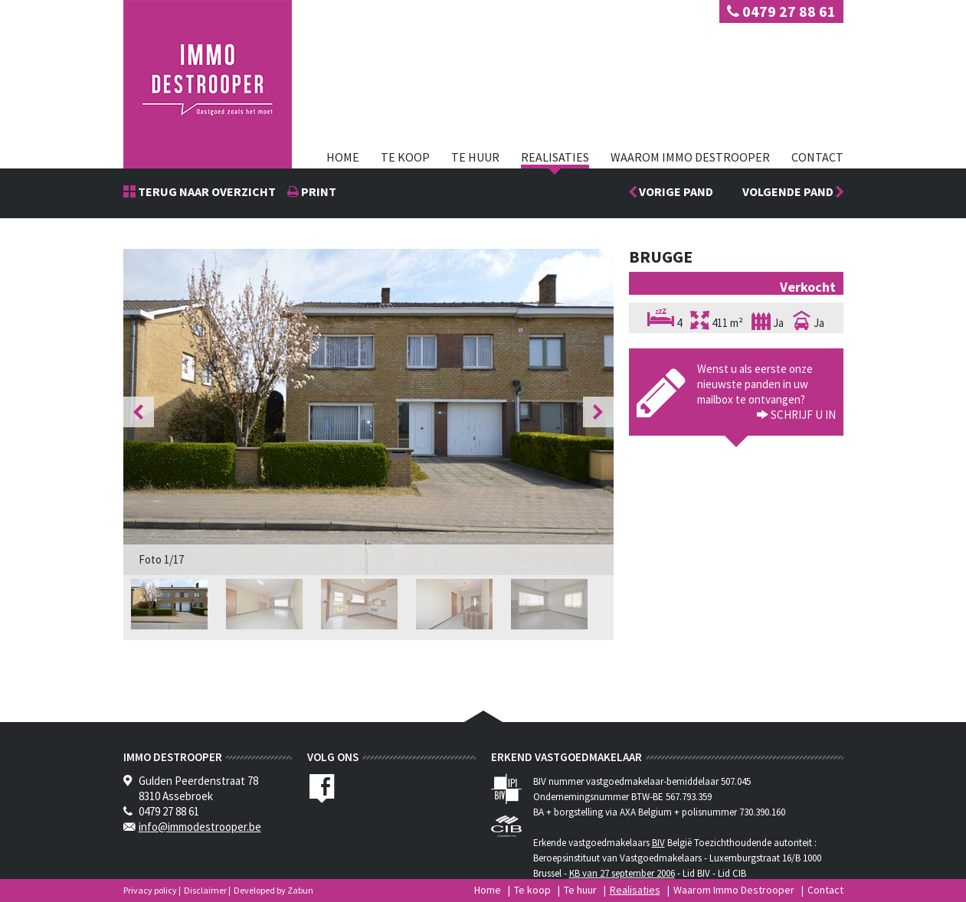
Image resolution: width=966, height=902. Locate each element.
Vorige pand (675, 191)
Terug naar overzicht (206, 191)
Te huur (475, 157)
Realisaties (555, 157)
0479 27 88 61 (781, 11)
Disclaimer (205, 890)
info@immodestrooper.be (200, 826)
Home (342, 157)
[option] (368, 412)
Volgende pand (792, 191)
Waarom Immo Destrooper (690, 157)
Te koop (405, 157)
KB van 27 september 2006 (622, 873)
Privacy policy (150, 890)
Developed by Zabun (273, 890)
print (317, 191)
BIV (658, 842)
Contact (817, 157)
